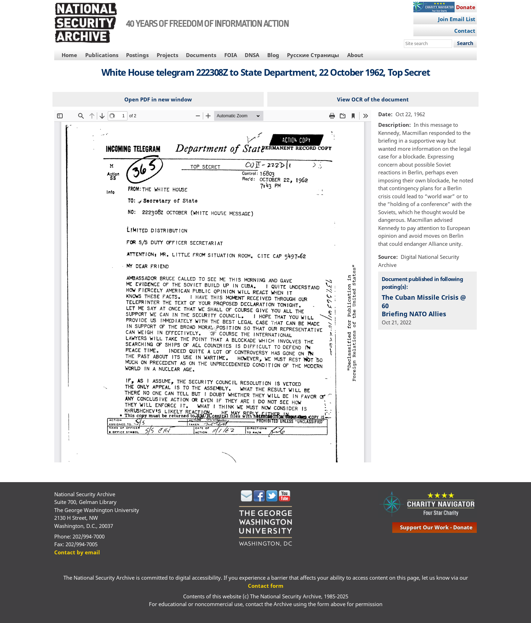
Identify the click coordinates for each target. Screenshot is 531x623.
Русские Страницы (313, 54)
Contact (464, 30)
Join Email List (456, 19)
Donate (465, 7)
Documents (201, 54)
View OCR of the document (373, 99)
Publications (101, 54)
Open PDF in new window (158, 99)
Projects (167, 54)
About (355, 54)
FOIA (230, 54)
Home (69, 54)
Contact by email (77, 552)
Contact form (265, 585)
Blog (273, 54)
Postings (137, 54)
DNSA (252, 54)
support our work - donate (436, 527)
